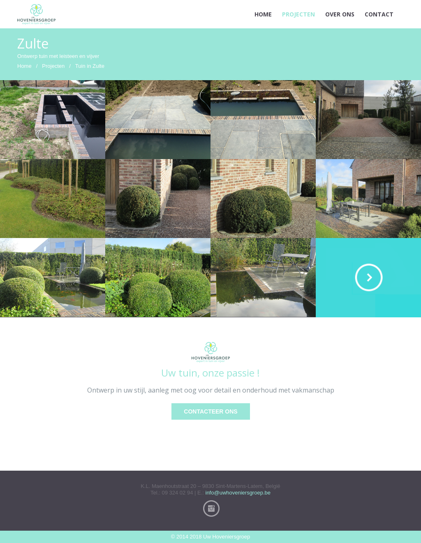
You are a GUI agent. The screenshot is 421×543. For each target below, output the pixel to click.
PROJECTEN (298, 14)
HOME (263, 14)
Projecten (53, 66)
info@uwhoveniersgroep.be (238, 493)
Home (24, 66)
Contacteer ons (210, 411)
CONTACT (379, 14)
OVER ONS (339, 14)
